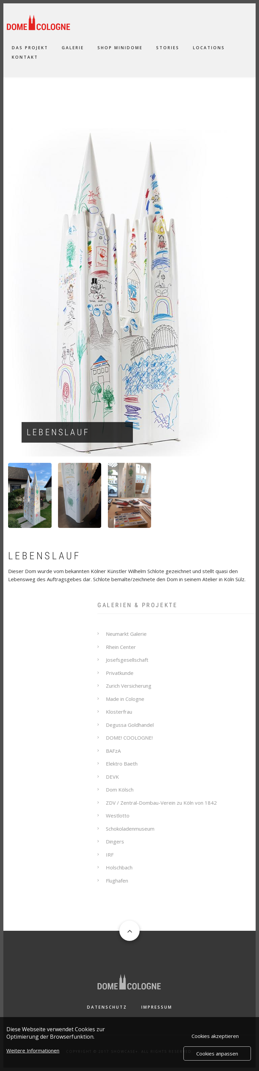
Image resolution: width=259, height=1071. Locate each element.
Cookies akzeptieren (215, 1038)
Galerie (73, 48)
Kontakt (25, 57)
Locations (209, 48)
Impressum (156, 1007)
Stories (167, 48)
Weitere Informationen (32, 1052)
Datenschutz (107, 1007)
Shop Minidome (120, 48)
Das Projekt (30, 48)
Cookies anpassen (217, 1055)
